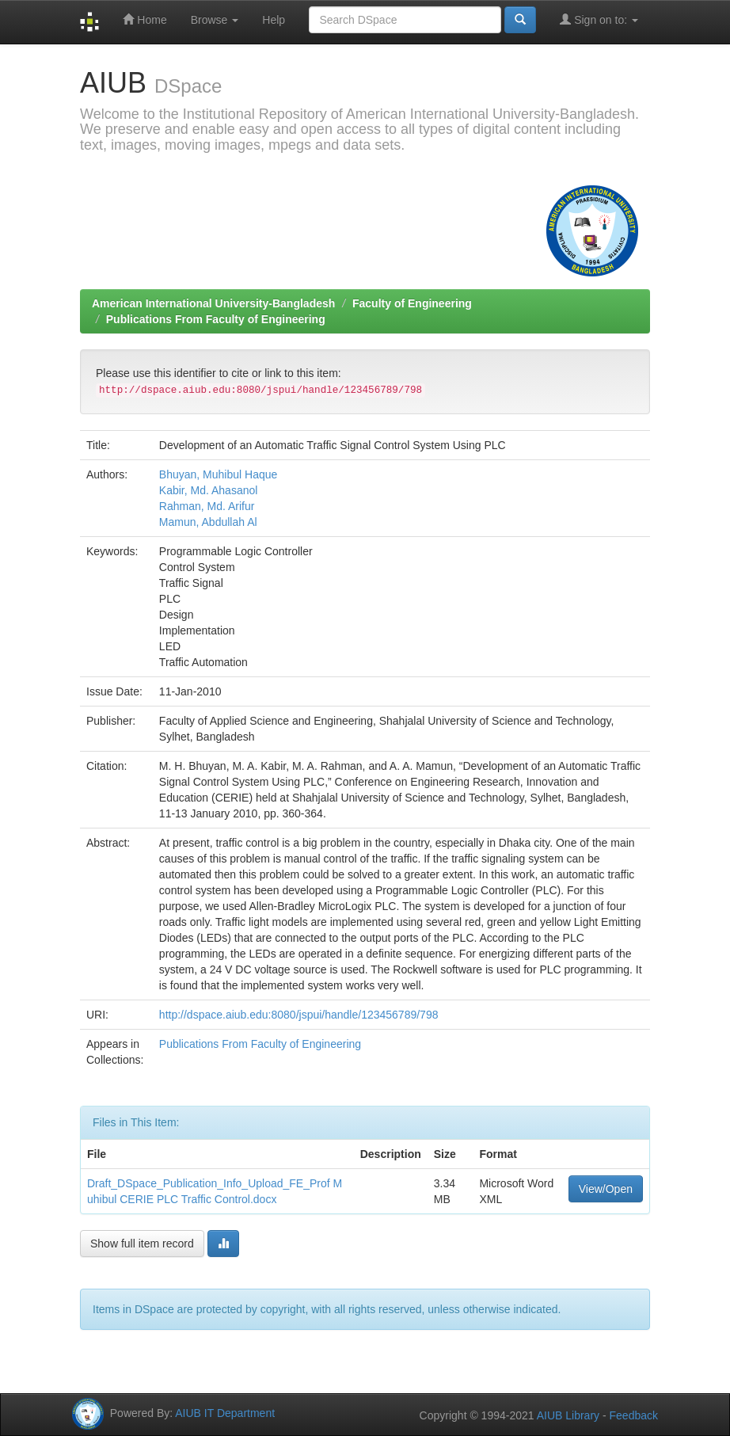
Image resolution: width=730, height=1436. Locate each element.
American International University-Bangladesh (213, 303)
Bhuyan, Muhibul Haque (218, 474)
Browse (215, 19)
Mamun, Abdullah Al (208, 522)
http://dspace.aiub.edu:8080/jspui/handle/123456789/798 (299, 1014)
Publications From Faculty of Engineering (215, 319)
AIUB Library (568, 1415)
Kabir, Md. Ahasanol (208, 490)
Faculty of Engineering (412, 303)
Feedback (634, 1415)
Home (144, 19)
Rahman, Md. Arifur (207, 506)
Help (273, 19)
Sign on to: (599, 19)
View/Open (606, 1189)
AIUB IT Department (225, 1413)
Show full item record (142, 1243)
